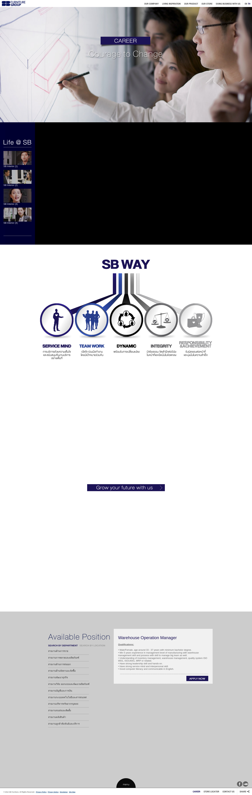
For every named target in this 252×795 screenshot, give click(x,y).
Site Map (72, 792)
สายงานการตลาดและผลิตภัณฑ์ (63, 657)
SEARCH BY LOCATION (92, 645)
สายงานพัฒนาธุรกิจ (58, 677)
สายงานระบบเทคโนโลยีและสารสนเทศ (67, 697)
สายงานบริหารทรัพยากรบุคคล (63, 704)
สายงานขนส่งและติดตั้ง (59, 710)
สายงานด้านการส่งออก (59, 664)
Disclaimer (64, 792)
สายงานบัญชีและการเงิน (60, 690)
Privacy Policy (41, 792)
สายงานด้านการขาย (58, 651)
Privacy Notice (53, 792)
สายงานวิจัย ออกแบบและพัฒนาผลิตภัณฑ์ (68, 684)
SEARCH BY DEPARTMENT (63, 645)
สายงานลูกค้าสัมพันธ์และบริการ (64, 723)
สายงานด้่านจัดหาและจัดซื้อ (62, 671)
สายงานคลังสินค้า (57, 717)
